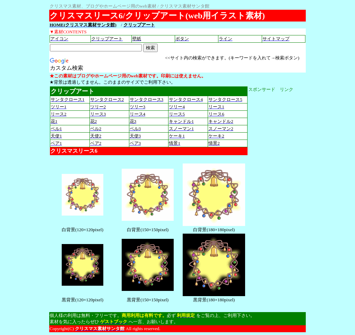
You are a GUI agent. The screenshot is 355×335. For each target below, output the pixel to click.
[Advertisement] (276, 197)
